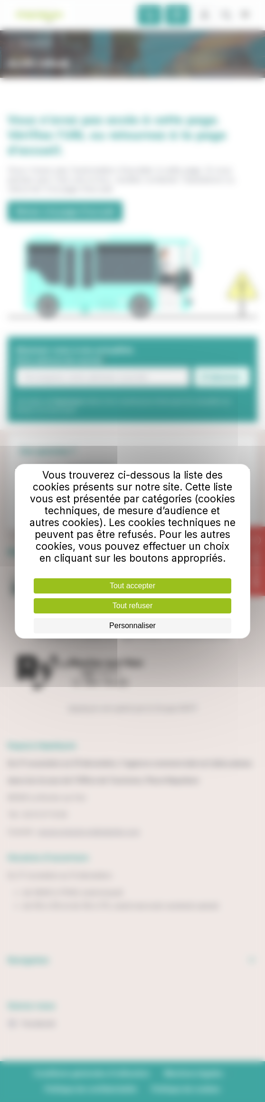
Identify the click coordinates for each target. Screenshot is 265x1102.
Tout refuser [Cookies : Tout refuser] (132, 606)
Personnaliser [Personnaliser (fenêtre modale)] (132, 626)
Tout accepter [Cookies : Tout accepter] (132, 586)
